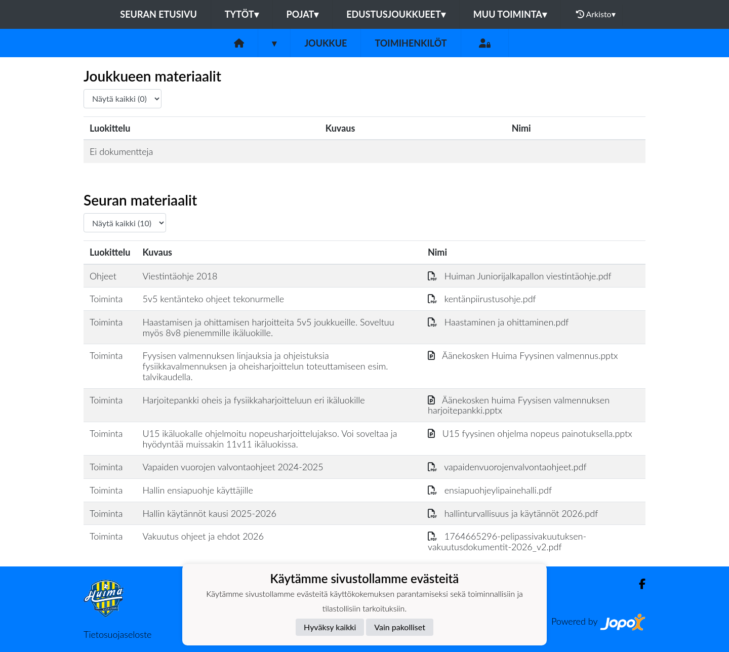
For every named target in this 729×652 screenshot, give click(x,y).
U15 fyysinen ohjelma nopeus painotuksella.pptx (530, 433)
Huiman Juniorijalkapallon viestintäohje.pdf (520, 275)
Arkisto (596, 14)
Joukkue (325, 43)
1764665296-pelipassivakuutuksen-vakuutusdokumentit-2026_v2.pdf (507, 541)
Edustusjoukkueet (395, 14)
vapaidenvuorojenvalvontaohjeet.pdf (507, 466)
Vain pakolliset (399, 627)
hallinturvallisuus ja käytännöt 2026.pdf (513, 513)
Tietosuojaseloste (117, 634)
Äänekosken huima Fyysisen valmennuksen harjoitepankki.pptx (519, 405)
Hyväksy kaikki (330, 627)
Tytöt (242, 14)
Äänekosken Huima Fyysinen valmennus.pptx (523, 355)
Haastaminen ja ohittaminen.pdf (498, 322)
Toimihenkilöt (411, 43)
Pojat (303, 14)
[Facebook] (638, 584)
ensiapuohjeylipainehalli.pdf (490, 490)
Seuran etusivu (158, 14)
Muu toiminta (510, 14)
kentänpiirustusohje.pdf (482, 298)
